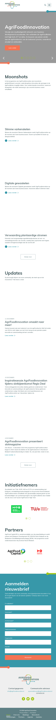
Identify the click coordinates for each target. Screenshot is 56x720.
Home (8, 715)
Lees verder (12, 48)
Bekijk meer (28, 257)
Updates (39, 717)
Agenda (30, 717)
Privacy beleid (24, 712)
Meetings (26, 715)
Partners (21, 717)
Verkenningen (10, 717)
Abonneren (28, 657)
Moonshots (35, 715)
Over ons (16, 715)
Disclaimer (33, 712)
